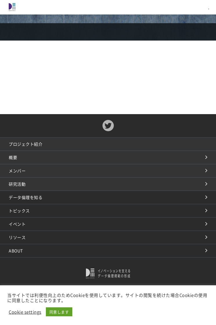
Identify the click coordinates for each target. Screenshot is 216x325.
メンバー (17, 171)
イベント (17, 224)
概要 (13, 157)
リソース (17, 237)
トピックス (19, 210)
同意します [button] (59, 312)
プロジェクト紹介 (25, 144)
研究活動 (17, 184)
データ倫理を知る (25, 197)
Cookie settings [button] (25, 312)
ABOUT (16, 250)
